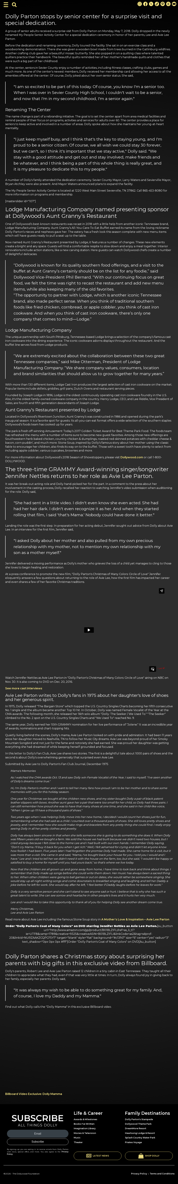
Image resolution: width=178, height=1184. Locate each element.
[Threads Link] (168, 4)
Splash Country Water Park (140, 1137)
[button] (98, 1156)
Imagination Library (85, 1128)
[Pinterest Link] (162, 4)
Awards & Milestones (85, 1119)
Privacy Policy (139, 1173)
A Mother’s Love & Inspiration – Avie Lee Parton (135, 919)
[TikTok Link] (157, 4)
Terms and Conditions (162, 1173)
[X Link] (151, 4)
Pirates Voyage (133, 1142)
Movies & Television (85, 1133)
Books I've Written (84, 1124)
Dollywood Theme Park (138, 1124)
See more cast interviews (23, 688)
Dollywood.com (131, 457)
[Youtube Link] (174, 4)
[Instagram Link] (139, 4)
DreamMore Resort (135, 1128)
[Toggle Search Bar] (14, 4)
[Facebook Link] (145, 4)
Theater (78, 1142)
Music (77, 1137)
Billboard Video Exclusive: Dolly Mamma (33, 1094)
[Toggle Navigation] (5, 4)
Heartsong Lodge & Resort (140, 1133)
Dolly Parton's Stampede (139, 1119)
